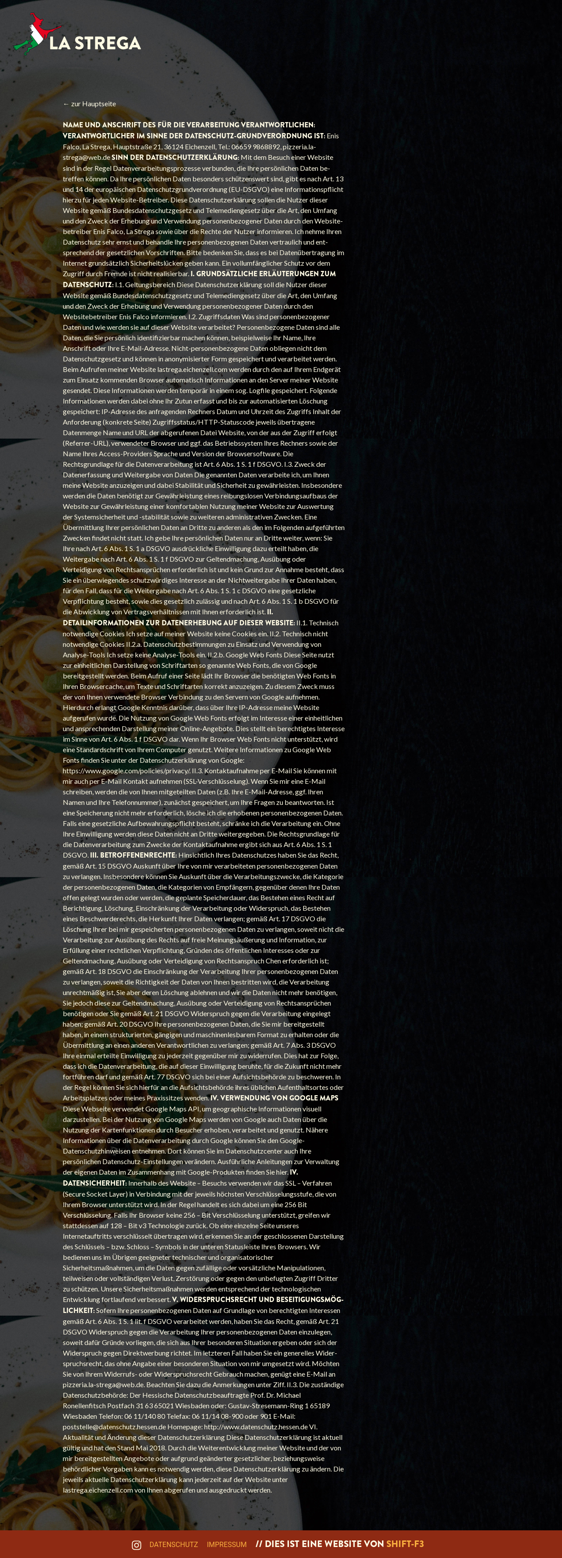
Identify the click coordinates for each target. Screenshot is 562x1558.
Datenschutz (174, 1544)
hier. (283, 1172)
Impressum (227, 1544)
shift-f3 (405, 1544)
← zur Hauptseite (89, 103)
